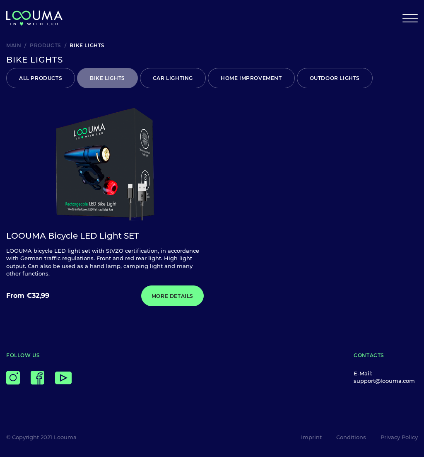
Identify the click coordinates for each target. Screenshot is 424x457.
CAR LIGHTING (173, 78)
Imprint (311, 437)
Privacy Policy (399, 437)
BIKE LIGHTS (107, 78)
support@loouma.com (384, 380)
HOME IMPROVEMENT (251, 78)
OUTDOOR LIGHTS (335, 78)
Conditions (351, 437)
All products (40, 78)
